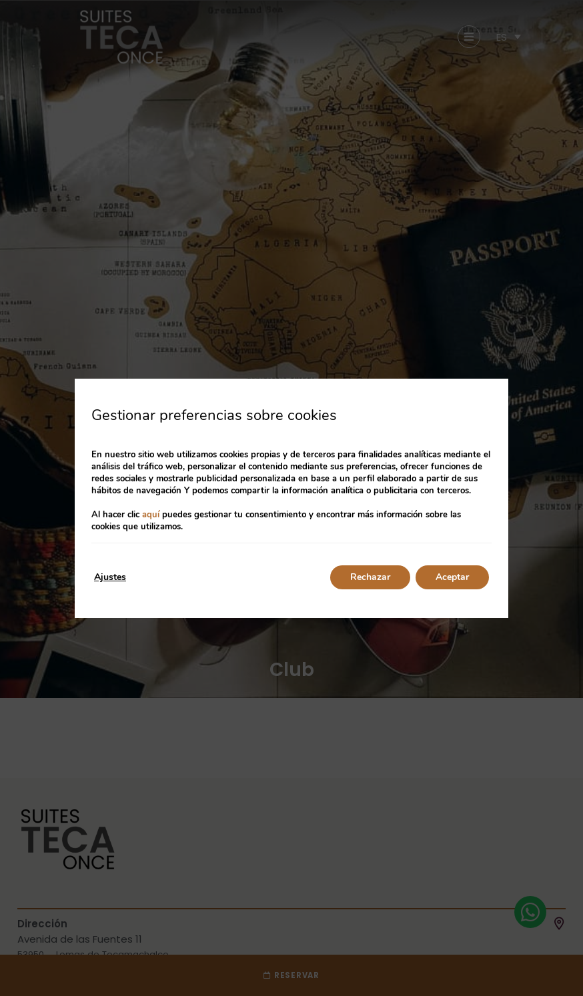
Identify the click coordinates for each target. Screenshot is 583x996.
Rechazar (370, 577)
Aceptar (452, 577)
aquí (150, 515)
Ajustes (110, 577)
